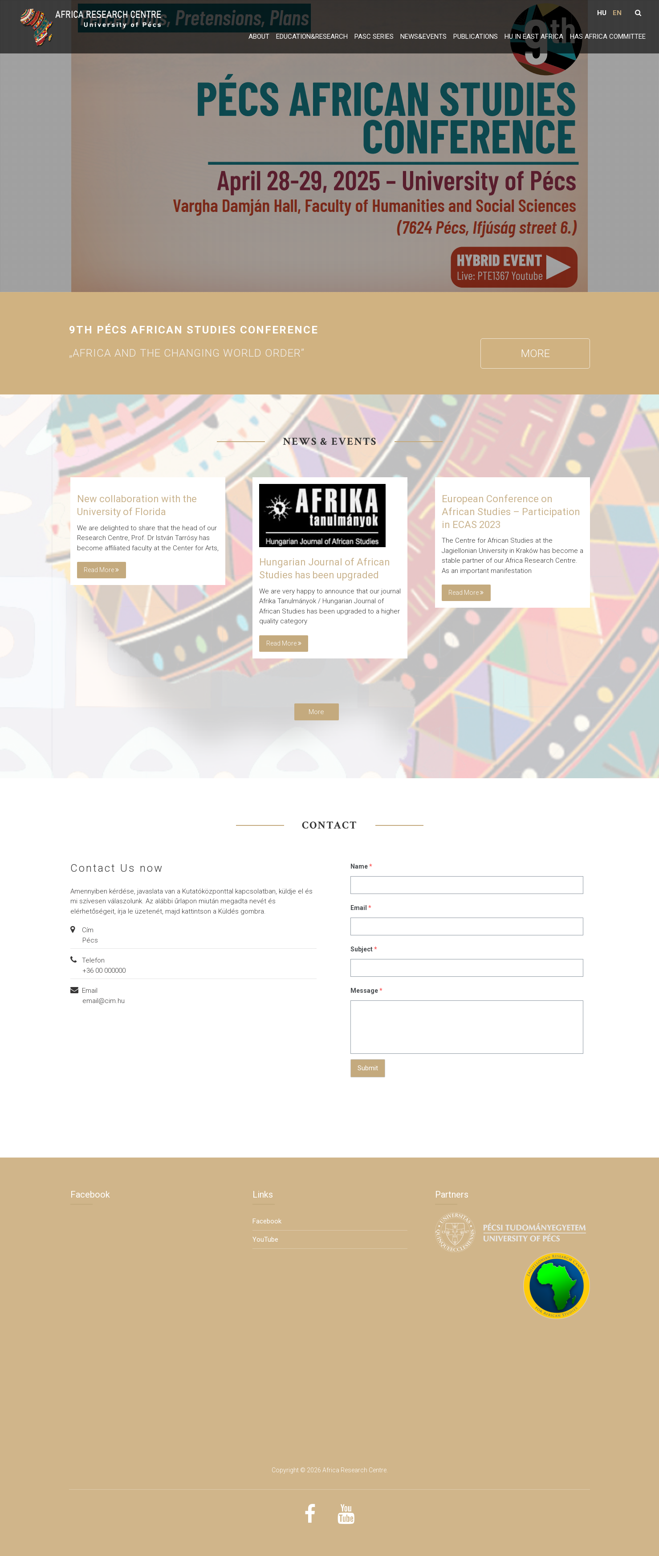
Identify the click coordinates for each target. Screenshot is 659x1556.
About (258, 37)
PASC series (374, 37)
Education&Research (312, 37)
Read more (101, 569)
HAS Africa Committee (608, 37)
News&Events (423, 37)
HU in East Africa (533, 37)
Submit (368, 1068)
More (535, 353)
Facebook (266, 1221)
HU (601, 13)
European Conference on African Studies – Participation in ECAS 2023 (511, 511)
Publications (475, 37)
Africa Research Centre (354, 1470)
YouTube (265, 1239)
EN (617, 13)
